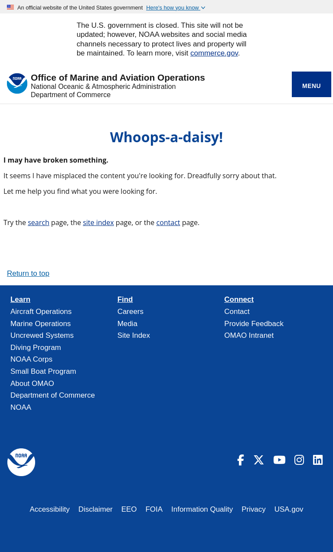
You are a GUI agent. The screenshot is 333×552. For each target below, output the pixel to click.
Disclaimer (95, 509)
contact (168, 222)
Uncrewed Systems (42, 335)
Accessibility (49, 509)
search (38, 222)
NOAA (20, 407)
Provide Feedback (254, 324)
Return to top (28, 273)
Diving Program (35, 347)
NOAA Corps (31, 359)
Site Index (134, 335)
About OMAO (32, 383)
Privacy (254, 509)
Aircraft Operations (41, 311)
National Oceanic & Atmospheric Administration (103, 86)
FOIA (154, 509)
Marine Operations (40, 324)
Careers (131, 311)
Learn (20, 300)
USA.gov (289, 509)
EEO (129, 509)
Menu (311, 85)
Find (125, 300)
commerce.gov (214, 53)
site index (98, 222)
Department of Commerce (71, 94)
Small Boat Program (43, 371)
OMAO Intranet (249, 335)
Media (127, 324)
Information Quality (202, 509)
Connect (239, 300)
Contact (236, 311)
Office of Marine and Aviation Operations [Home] (118, 77)
